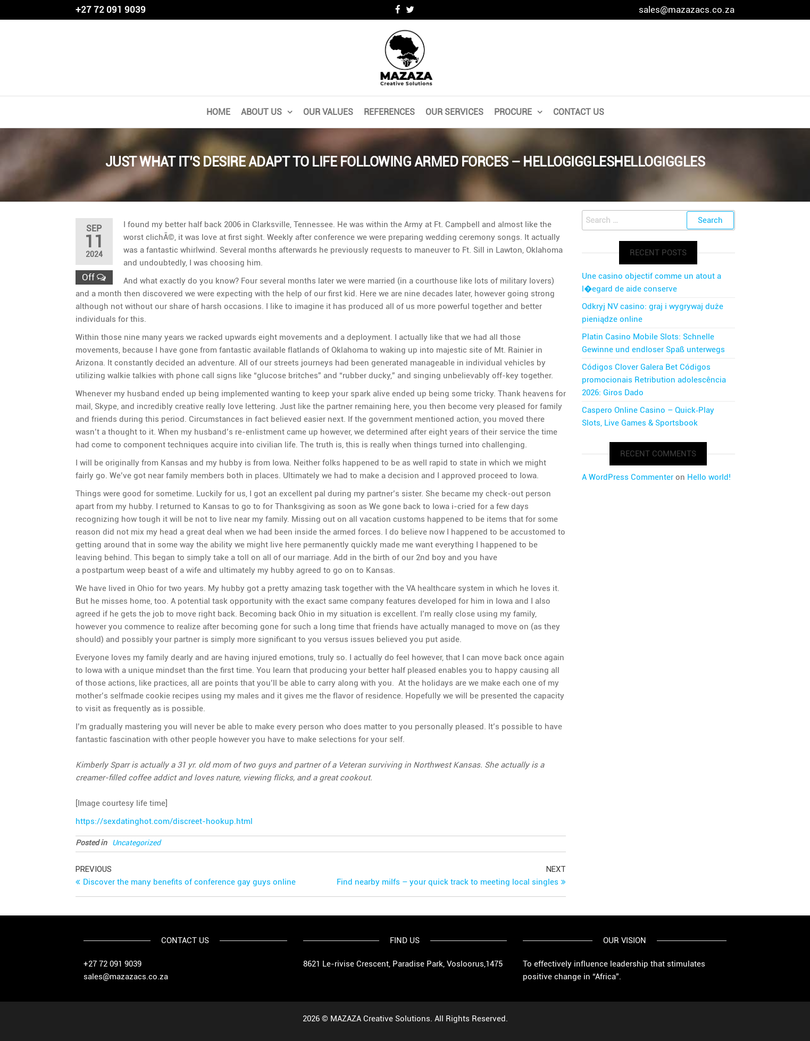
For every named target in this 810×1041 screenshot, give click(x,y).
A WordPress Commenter (627, 477)
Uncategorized (136, 842)
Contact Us (578, 112)
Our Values (328, 112)
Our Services (454, 112)
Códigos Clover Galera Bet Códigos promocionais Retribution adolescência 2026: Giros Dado (654, 379)
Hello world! (709, 477)
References (389, 112)
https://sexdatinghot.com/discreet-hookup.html (164, 821)
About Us (261, 112)
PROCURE (513, 112)
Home (218, 112)
